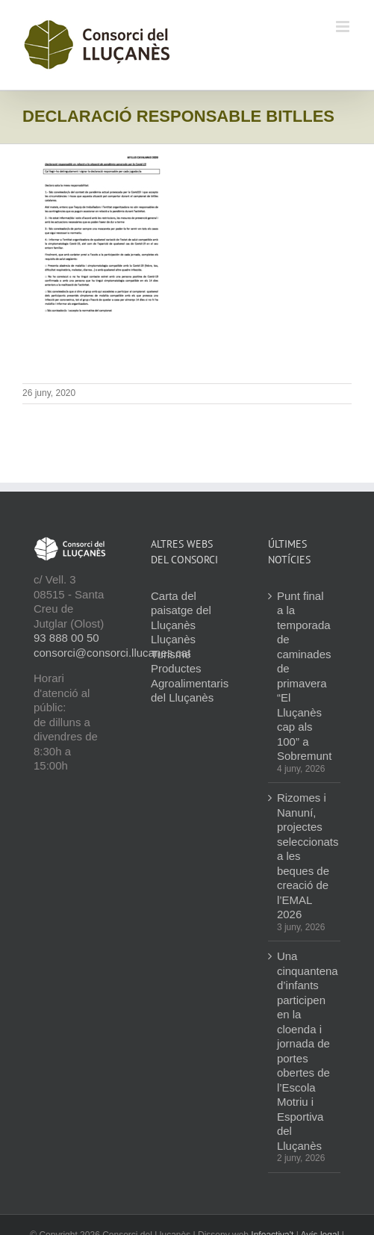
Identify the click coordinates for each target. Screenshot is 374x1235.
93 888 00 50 (66, 637)
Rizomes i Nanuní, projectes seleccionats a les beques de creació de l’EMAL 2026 (305, 855)
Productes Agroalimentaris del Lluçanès (189, 683)
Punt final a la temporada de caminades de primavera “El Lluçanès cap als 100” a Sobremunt (304, 676)
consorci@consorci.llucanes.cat (112, 652)
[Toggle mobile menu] (344, 26)
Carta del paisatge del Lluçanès (181, 610)
